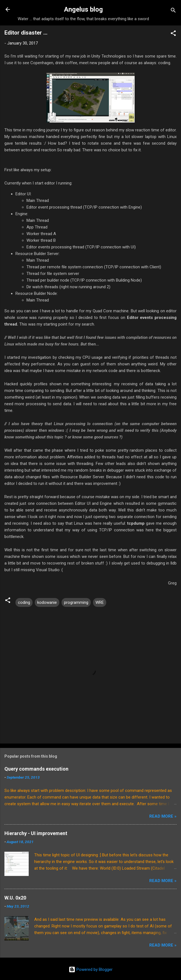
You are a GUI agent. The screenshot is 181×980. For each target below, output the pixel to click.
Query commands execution (36, 769)
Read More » (163, 816)
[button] (173, 34)
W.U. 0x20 (15, 898)
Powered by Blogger (91, 969)
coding (24, 602)
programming (76, 602)
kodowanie (47, 602)
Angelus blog (83, 9)
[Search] (173, 11)
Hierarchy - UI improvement (35, 833)
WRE (99, 602)
